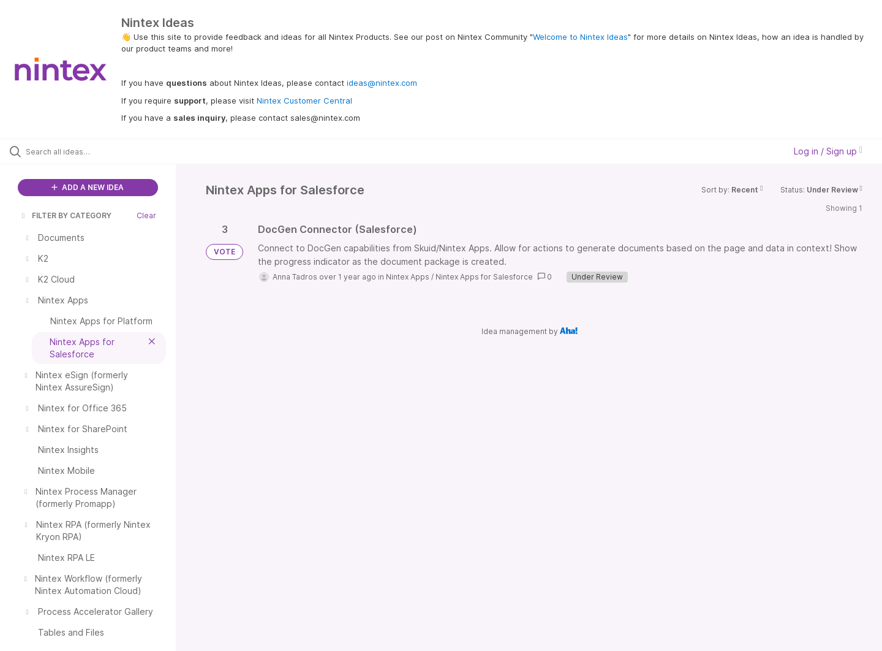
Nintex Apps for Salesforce (484, 276)
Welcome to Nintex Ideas (580, 37)
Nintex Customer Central (304, 100)
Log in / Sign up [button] (828, 151)
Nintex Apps (407, 276)
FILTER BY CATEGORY (65, 215)
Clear (146, 215)
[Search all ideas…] (103, 151)
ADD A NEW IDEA (87, 187)
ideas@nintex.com (382, 83)
